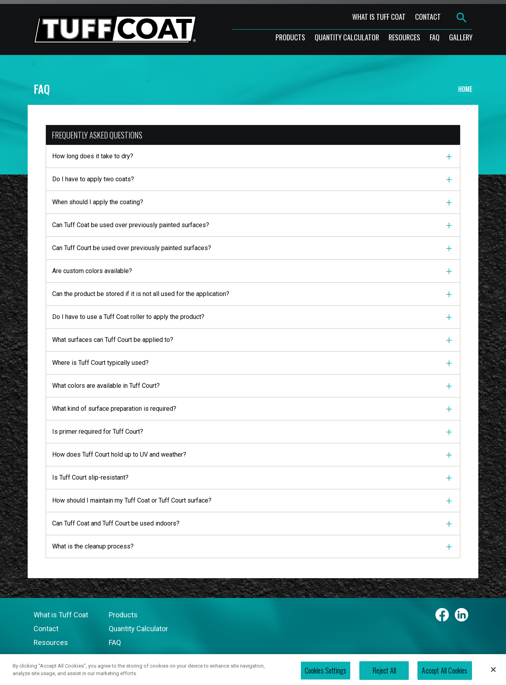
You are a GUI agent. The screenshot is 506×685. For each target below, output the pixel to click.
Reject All (384, 675)
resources (404, 37)
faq (435, 37)
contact (428, 16)
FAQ (115, 642)
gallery (460, 37)
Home (465, 89)
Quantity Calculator (347, 37)
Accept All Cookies (444, 675)
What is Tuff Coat (61, 615)
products (290, 37)
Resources (51, 642)
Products (123, 615)
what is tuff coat (379, 16)
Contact (46, 628)
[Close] (493, 673)
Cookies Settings (326, 675)
